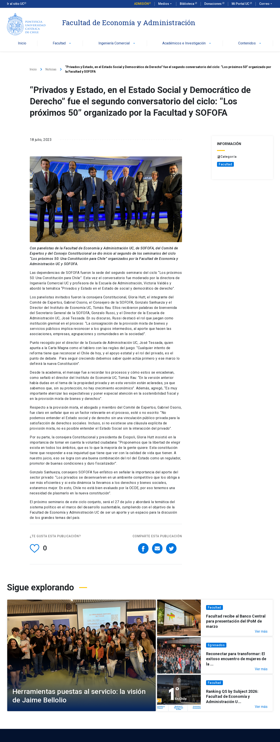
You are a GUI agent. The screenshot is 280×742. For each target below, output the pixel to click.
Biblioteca (187, 3)
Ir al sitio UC (15, 3)
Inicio (22, 43)
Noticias (51, 69)
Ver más (261, 631)
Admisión (141, 3)
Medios (165, 4)
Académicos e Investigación (187, 43)
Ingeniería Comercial (117, 43)
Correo (266, 4)
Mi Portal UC (241, 3)
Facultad (62, 43)
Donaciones (213, 3)
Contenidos (250, 43)
